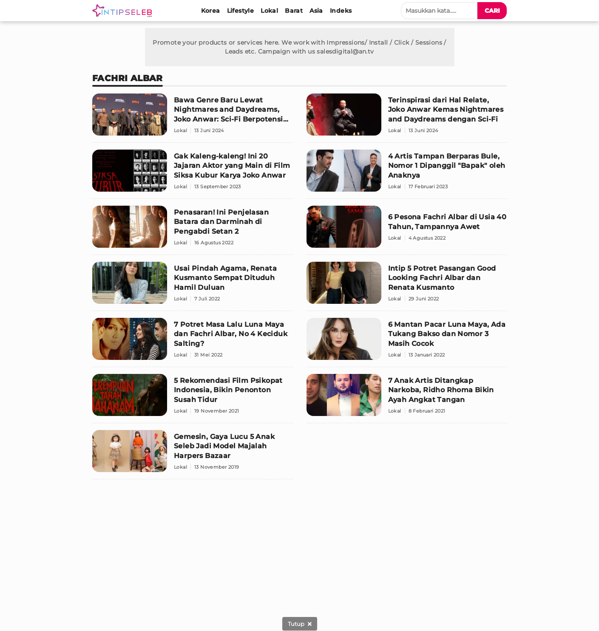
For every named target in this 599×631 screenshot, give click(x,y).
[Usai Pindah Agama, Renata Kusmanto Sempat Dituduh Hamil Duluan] (192, 286)
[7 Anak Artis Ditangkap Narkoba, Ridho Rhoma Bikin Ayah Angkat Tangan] (407, 398)
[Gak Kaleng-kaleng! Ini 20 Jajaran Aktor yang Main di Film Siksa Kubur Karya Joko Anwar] (192, 174)
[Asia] (316, 10)
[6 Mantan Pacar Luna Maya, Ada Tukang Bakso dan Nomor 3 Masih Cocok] (407, 342)
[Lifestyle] (241, 10)
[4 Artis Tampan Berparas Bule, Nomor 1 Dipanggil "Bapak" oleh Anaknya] (407, 174)
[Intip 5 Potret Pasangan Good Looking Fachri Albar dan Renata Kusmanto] (407, 286)
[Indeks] (340, 10)
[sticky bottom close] (299, 624)
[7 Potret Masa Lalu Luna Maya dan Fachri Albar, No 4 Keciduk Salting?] (192, 342)
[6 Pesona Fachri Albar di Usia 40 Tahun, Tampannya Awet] (407, 230)
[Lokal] (269, 10)
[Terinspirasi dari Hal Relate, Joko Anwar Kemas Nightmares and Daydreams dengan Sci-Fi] (407, 118)
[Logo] (123, 10)
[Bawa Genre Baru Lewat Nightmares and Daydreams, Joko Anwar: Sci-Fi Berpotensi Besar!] (192, 118)
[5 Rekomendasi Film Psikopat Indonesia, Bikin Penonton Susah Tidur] (192, 398)
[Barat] (293, 10)
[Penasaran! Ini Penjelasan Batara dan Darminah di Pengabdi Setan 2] (192, 230)
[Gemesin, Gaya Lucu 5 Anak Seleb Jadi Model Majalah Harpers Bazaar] (192, 454)
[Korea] (211, 10)
